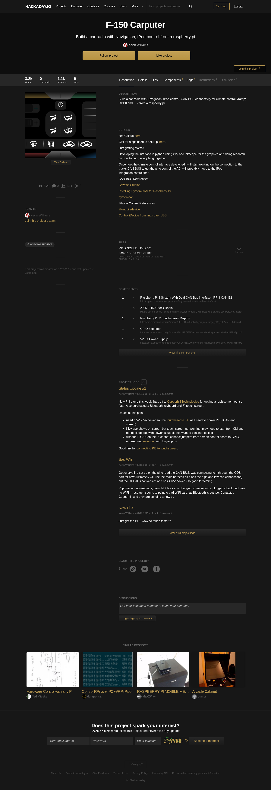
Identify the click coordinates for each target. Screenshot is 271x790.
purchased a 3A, (179, 420)
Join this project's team (40, 220)
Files (155, 80)
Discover (77, 6)
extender (149, 441)
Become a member (102, 731)
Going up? (135, 765)
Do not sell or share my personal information (196, 773)
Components (173, 80)
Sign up (221, 6)
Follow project (109, 55)
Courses (109, 6)
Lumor (199, 696)
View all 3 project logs (182, 532)
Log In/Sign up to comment (137, 618)
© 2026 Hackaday (135, 780)
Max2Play (146, 696)
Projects (61, 6)
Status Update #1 (133, 388)
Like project (164, 55)
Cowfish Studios (129, 185)
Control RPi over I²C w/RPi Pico (108, 691)
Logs (191, 80)
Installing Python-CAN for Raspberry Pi (145, 191)
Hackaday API (160, 773)
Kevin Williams (135, 45)
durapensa (92, 696)
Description (126, 80)
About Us (56, 773)
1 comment (166, 513)
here (137, 135)
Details (142, 80)
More (138, 6)
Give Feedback (100, 773)
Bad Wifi (126, 459)
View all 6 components (182, 352)
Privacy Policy (140, 773)
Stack (123, 6)
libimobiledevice (129, 209)
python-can (126, 197)
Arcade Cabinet (205, 691)
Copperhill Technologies (183, 401)
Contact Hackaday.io (76, 773)
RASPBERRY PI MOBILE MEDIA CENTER (173, 691)
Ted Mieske (37, 696)
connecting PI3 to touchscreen (157, 448)
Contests (93, 6)
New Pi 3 (126, 507)
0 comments (166, 393)
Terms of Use (120, 773)
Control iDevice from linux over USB (143, 215)
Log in (238, 6)
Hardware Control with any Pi (51, 691)
